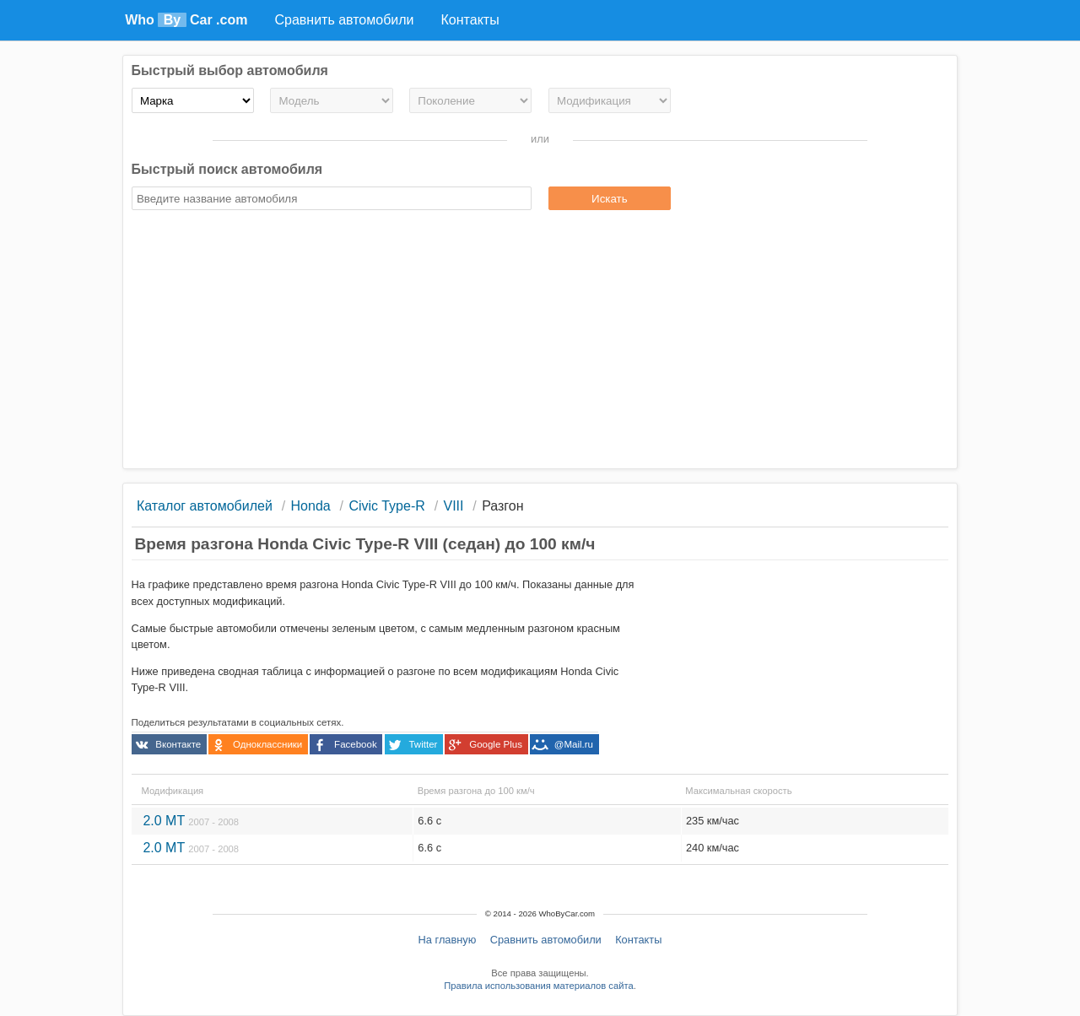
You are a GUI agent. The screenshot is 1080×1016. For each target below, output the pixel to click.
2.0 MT (191, 820)
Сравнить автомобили (546, 939)
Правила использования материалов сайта (538, 986)
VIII (453, 506)
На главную (447, 939)
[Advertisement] (540, 342)
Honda (311, 506)
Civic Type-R (386, 506)
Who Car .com (186, 20)
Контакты (638, 939)
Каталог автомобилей (205, 506)
